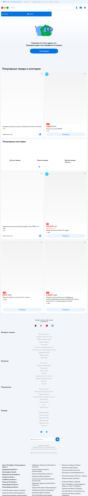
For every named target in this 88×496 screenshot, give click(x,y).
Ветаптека (44, 425)
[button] (30, 14)
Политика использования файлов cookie (44, 350)
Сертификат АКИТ (44, 352)
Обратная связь (44, 355)
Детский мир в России (37, 453)
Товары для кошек (44, 412)
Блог (44, 404)
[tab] (16, 155)
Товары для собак (44, 417)
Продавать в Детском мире (44, 337)
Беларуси (54, 453)
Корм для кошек (44, 415)
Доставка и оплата (44, 334)
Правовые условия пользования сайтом (44, 447)
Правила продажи (44, 342)
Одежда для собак (44, 423)
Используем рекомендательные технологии (44, 449)
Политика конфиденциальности (44, 347)
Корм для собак (44, 420)
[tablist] (44, 155)
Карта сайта (44, 357)
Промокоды (44, 344)
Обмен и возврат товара (44, 339)
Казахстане (47, 453)
